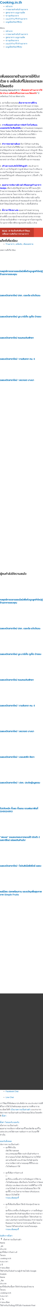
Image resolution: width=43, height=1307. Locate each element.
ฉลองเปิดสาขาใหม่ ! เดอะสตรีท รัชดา (17, 757)
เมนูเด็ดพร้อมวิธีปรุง (14, 22)
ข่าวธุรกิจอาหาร (12, 16)
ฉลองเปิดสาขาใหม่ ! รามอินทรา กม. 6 (17, 359)
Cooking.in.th (11, 2)
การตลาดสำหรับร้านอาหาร (17, 9)
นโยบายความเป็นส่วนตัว (20, 1110)
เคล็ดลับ (18, 244)
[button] (21, 28)
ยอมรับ (16, 1122)
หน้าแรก (9, 6)
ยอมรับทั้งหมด (6, 1141)
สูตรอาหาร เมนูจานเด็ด (15, 13)
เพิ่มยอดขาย (28, 244)
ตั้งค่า (4, 1116)
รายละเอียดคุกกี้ (12, 1198)
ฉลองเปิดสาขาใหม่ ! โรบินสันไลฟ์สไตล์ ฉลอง (20, 866)
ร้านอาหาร (10, 244)
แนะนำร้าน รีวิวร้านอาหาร (16, 19)
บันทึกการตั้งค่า (6, 1236)
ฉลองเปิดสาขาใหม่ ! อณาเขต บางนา (17, 380)
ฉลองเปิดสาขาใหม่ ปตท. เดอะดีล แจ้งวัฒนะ (20, 295)
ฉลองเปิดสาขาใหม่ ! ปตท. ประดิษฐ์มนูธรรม (20, 782)
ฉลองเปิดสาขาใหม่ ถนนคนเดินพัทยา (17, 337)
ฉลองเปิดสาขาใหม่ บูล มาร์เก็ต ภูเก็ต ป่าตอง (20, 316)
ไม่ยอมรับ (9, 1122)
